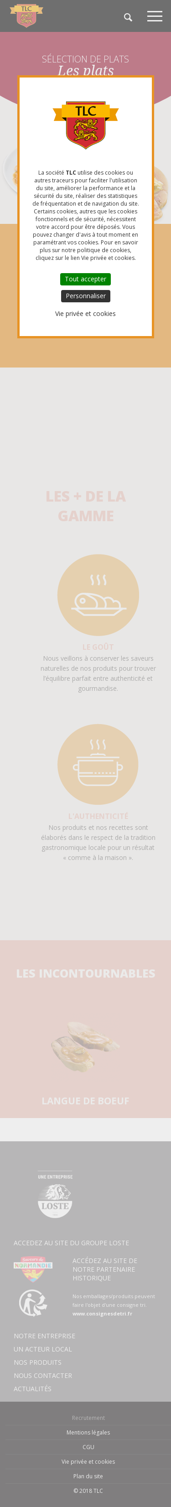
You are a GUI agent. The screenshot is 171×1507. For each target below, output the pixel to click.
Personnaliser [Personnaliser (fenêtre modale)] (86, 295)
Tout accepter (85, 278)
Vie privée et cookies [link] (85, 313)
